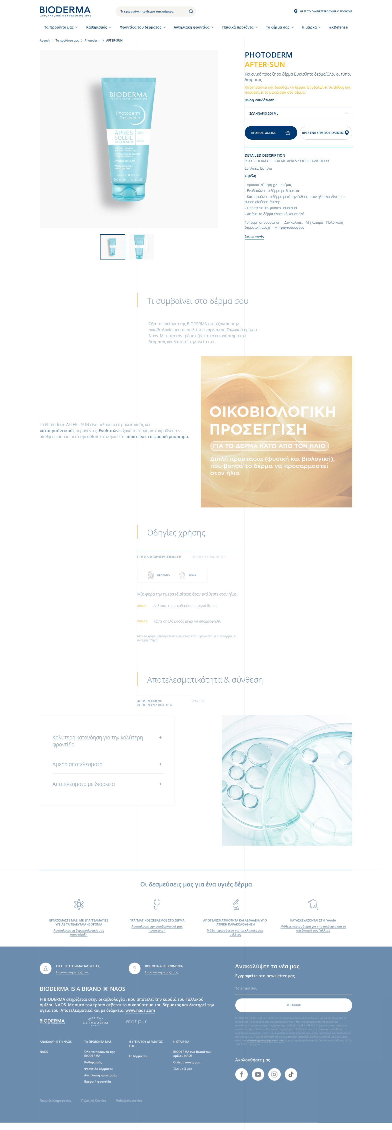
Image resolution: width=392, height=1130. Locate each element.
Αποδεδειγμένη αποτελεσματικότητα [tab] (154, 710)
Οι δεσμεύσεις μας (186, 1069)
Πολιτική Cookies (93, 1107)
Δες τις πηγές (254, 236)
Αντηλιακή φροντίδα (192, 27)
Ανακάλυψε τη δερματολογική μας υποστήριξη (79, 939)
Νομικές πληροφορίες (55, 1107)
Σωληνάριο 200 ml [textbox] (264, 113)
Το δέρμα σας (277, 27)
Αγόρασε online (271, 133)
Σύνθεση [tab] (199, 708)
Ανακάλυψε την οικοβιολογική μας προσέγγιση (157, 935)
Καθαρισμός (96, 27)
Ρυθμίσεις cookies (129, 1107)
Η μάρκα (309, 27)
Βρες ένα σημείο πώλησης (326, 133)
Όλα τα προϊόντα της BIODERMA (99, 1060)
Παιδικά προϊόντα (238, 27)
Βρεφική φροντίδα (97, 1088)
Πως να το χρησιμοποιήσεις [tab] (159, 563)
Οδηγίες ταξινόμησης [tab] (209, 563)
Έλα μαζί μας (182, 1075)
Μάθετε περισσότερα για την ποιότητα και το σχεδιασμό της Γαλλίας (313, 935)
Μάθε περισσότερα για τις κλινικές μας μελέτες (235, 939)
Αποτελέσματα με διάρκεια (83, 790)
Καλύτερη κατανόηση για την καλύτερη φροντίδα (97, 748)
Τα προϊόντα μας (59, 27)
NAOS (44, 1058)
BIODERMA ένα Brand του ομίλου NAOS (192, 1060)
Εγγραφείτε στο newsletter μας (265, 982)
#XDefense (338, 27)
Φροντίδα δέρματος (98, 1075)
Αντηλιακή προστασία (100, 1082)
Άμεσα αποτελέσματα (77, 770)
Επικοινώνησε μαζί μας (72, 979)
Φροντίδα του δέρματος (140, 27)
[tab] (163, 563)
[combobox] (298, 113)
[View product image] (129, 139)
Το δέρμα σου (138, 1063)
